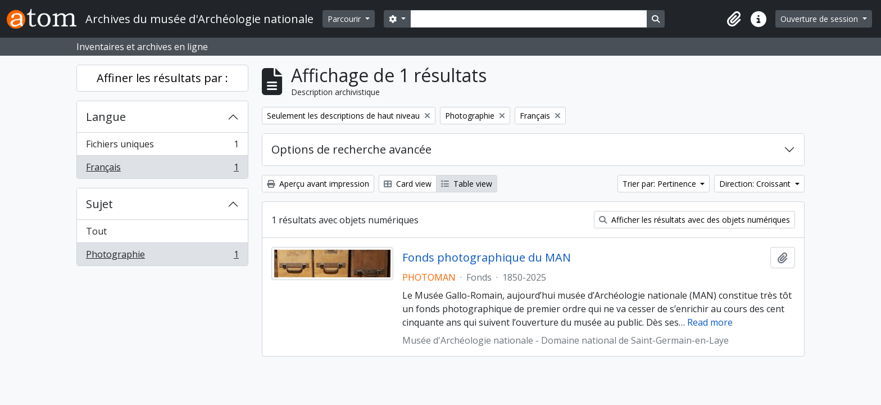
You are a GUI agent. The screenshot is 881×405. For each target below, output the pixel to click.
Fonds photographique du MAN (486, 257)
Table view (466, 183)
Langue (106, 116)
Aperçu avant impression (318, 183)
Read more (710, 322)
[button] (733, 19)
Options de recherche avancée (351, 149)
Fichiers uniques (162, 146)
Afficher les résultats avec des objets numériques (694, 219)
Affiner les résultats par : (162, 78)
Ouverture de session (820, 19)
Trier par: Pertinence (660, 183)
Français (162, 169)
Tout (96, 231)
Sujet (99, 204)
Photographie (162, 257)
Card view (408, 183)
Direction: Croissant (756, 183)
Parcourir (345, 19)
